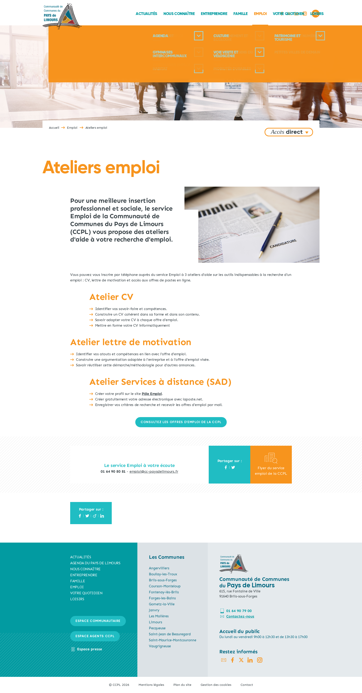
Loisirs (268, 13)
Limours (155, 622)
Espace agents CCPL (95, 636)
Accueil (54, 128)
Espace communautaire (98, 621)
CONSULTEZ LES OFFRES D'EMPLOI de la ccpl (181, 422)
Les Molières (159, 616)
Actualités (98, 13)
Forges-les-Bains (162, 598)
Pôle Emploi (152, 393)
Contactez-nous (240, 616)
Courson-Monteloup (165, 586)
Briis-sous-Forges (163, 580)
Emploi (211, 13)
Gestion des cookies (216, 685)
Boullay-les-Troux (163, 574)
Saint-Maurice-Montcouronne (172, 640)
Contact (247, 685)
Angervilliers (159, 568)
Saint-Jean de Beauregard (170, 634)
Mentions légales (151, 685)
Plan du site (182, 685)
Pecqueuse (157, 628)
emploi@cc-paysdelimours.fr (154, 471)
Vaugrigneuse (160, 646)
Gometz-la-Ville (162, 604)
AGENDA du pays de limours (95, 563)
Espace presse (89, 649)
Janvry (154, 610)
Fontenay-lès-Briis (164, 592)
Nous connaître (130, 13)
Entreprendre (165, 13)
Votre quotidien (239, 13)
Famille (192, 13)
